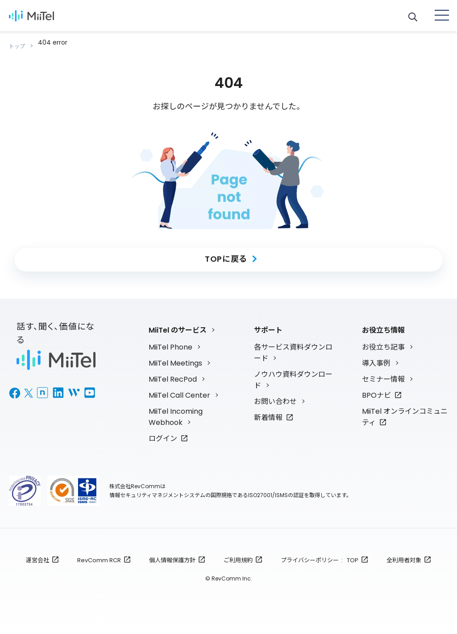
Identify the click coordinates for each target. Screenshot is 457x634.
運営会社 (37, 553)
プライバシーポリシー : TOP (319, 553)
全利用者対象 (403, 553)
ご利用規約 (238, 553)
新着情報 (268, 410)
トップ (19, 42)
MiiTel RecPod (173, 372)
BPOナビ (376, 388)
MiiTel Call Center (179, 388)
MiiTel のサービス (178, 323)
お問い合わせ (275, 394)
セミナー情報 (383, 372)
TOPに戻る (226, 251)
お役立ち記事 (383, 340)
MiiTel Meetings (175, 356)
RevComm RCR (99, 553)
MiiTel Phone (170, 340)
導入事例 (376, 356)
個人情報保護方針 (172, 553)
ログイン (163, 431)
